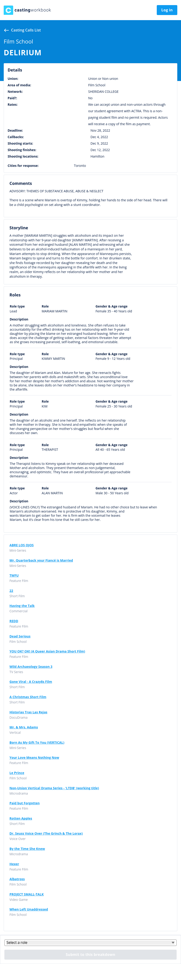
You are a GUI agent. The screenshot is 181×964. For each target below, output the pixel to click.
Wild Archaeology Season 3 (30, 667)
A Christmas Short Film (27, 697)
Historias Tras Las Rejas (28, 712)
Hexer (14, 864)
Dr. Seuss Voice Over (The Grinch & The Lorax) (46, 833)
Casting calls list (26, 30)
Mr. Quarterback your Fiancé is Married (41, 560)
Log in (167, 9)
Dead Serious (19, 636)
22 (11, 591)
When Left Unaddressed (28, 909)
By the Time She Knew (27, 849)
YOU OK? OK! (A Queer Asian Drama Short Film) (47, 651)
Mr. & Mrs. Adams (23, 727)
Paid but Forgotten (24, 803)
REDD (13, 621)
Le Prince (16, 773)
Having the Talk (22, 606)
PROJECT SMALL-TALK (26, 894)
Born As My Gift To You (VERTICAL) (36, 742)
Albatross (17, 879)
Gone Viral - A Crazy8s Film (30, 682)
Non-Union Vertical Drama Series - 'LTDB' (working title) (54, 788)
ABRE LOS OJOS (21, 545)
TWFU (14, 575)
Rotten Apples (20, 818)
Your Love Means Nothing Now (34, 758)
